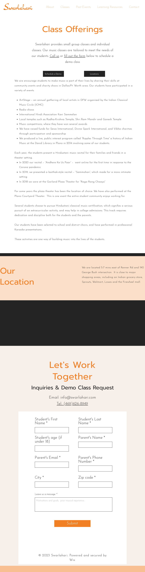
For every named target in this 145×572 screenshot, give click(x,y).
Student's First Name (46, 421)
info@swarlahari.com (78, 398)
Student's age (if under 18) (48, 440)
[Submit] (72, 523)
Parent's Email (46, 458)
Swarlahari (18, 7)
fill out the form (74, 56)
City (38, 478)
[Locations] (94, 74)
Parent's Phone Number (90, 460)
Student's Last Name (89, 421)
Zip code (85, 478)
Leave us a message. (46, 494)
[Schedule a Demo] (53, 74)
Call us (54, 56)
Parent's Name (90, 438)
